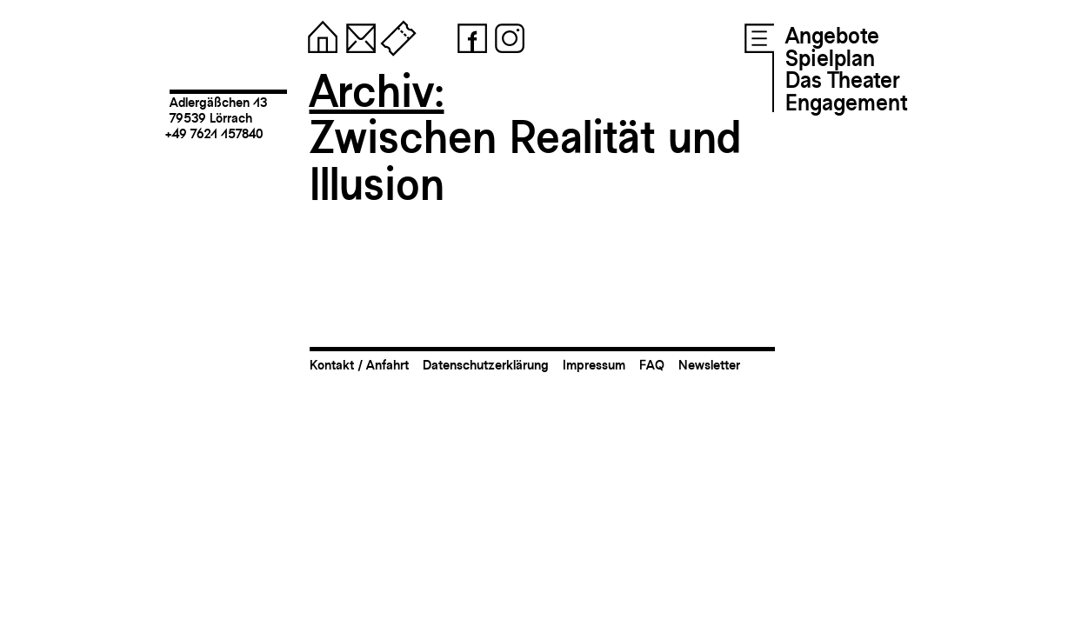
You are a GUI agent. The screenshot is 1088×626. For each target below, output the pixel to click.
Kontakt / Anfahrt (359, 364)
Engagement (846, 103)
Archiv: (377, 90)
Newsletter (709, 364)
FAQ (651, 364)
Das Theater (842, 80)
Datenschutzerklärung (486, 364)
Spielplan (830, 58)
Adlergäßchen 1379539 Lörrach (218, 110)
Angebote (832, 36)
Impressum (594, 364)
